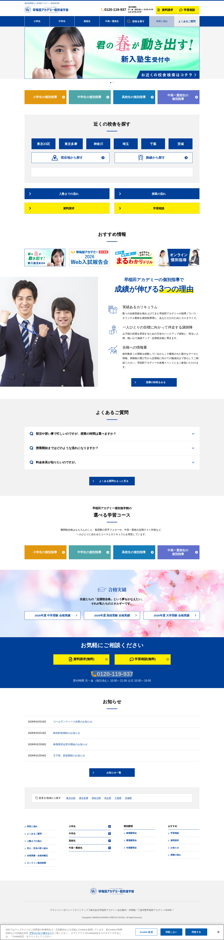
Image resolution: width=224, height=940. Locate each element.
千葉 (153, 145)
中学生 (62, 21)
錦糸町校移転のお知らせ (66, 744)
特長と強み (162, 21)
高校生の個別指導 (133, 97)
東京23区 (43, 145)
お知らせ (174, 858)
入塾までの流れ (34, 852)
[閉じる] (218, 932)
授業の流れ (175, 865)
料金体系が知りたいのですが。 (59, 472)
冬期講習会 (131, 858)
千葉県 (121, 809)
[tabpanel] (112, 53)
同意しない (171, 932)
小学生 (37, 21)
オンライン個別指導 (36, 873)
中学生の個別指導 (89, 97)
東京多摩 (70, 145)
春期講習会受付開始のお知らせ (70, 755)
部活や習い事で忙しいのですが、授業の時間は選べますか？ (79, 443)
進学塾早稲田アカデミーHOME (159, 919)
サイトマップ (79, 919)
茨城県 (131, 809)
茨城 (180, 145)
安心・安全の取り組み (37, 859)
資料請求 (174, 851)
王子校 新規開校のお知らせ (69, 766)
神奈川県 (98, 809)
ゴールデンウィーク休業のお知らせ (72, 732)
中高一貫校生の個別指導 (177, 97)
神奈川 (98, 145)
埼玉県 (110, 809)
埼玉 (125, 145)
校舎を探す (138, 21)
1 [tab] (110, 82)
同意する (196, 932)
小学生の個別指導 (44, 97)
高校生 (87, 21)
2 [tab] (113, 82)
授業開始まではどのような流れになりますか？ (70, 458)
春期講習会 (131, 844)
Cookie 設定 (146, 932)
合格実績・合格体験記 (37, 866)
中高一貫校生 (112, 21)
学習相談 (174, 844)
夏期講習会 (131, 851)
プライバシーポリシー (58, 919)
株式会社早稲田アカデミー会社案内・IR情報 (113, 919)
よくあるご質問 (186, 21)
